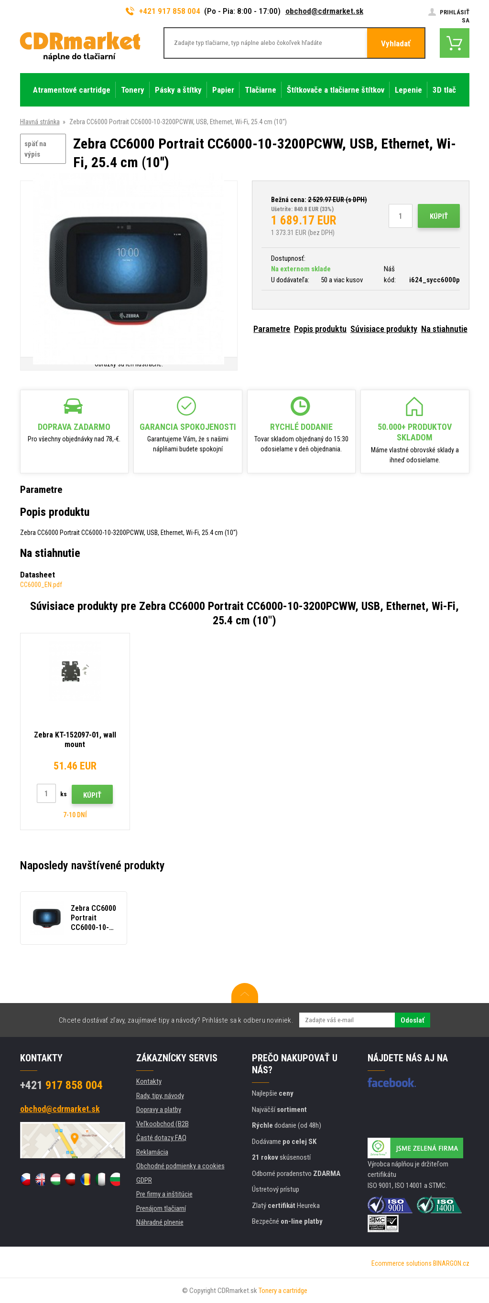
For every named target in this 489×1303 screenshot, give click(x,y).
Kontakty (149, 1081)
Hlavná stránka (40, 122)
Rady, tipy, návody (160, 1095)
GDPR (144, 1180)
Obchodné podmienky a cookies (180, 1166)
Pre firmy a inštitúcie (164, 1194)
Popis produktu (320, 329)
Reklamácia (152, 1152)
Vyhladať (396, 43)
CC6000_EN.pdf (41, 584)
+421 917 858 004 (163, 11)
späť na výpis (35, 149)
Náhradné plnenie (160, 1222)
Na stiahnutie (444, 329)
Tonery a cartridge (283, 1290)
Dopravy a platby (158, 1109)
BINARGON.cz (451, 1263)
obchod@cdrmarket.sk (324, 11)
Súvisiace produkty (383, 329)
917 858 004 (61, 1085)
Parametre (271, 329)
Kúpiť (439, 216)
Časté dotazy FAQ (161, 1137)
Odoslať (412, 1020)
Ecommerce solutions (401, 1263)
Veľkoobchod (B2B (162, 1124)
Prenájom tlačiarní (161, 1208)
